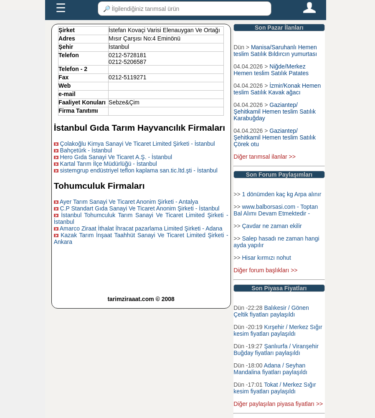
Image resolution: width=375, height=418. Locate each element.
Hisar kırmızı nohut (266, 257)
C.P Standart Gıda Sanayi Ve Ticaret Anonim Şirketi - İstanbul (140, 208)
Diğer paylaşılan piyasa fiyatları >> (278, 403)
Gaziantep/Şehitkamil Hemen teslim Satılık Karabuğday (274, 111)
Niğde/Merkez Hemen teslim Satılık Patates (271, 69)
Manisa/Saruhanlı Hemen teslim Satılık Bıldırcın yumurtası (275, 50)
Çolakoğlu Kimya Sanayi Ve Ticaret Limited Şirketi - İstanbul (137, 143)
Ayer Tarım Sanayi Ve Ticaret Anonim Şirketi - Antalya (129, 201)
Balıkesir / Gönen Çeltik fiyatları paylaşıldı (271, 311)
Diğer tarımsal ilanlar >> (264, 156)
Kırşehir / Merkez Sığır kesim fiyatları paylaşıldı (277, 330)
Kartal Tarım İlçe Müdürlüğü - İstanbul (108, 163)
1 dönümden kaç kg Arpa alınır (281, 194)
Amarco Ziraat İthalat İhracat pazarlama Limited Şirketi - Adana (141, 228)
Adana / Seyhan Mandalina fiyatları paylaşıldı (270, 368)
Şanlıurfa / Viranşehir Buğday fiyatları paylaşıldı (276, 349)
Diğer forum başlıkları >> (265, 270)
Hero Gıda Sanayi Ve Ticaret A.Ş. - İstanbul (116, 157)
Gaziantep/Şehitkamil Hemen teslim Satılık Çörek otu (274, 137)
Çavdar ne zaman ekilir (272, 226)
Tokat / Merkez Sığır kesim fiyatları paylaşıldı (274, 388)
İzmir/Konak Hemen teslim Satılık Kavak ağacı (277, 89)
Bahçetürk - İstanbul (86, 150)
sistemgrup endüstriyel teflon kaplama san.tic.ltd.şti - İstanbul (139, 170)
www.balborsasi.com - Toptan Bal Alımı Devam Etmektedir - (275, 210)
